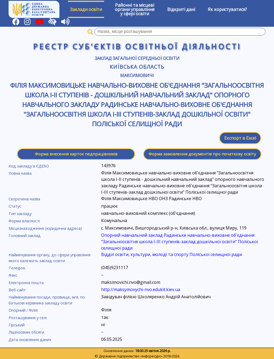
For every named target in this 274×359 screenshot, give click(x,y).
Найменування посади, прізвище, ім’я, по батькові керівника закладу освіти (47, 300)
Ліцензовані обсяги (26, 332)
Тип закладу (20, 213)
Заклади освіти (86, 9)
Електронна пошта (26, 282)
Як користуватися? (227, 9)
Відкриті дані (181, 9)
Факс (13, 275)
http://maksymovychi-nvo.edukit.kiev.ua (140, 289)
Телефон (17, 267)
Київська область (137, 66)
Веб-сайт (17, 289)
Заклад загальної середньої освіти (137, 58)
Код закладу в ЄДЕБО (29, 166)
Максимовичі (137, 75)
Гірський (17, 324)
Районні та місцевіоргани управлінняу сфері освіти (134, 9)
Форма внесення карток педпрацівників (76, 153)
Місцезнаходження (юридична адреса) (45, 228)
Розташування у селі (28, 317)
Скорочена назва (24, 198)
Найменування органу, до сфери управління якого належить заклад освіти (49, 257)
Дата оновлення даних (30, 339)
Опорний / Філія (23, 310)
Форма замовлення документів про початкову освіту (202, 153)
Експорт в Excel (240, 138)
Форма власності (24, 220)
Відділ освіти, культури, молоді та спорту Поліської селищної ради (171, 254)
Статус (15, 206)
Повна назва (20, 173)
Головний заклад (25, 235)
